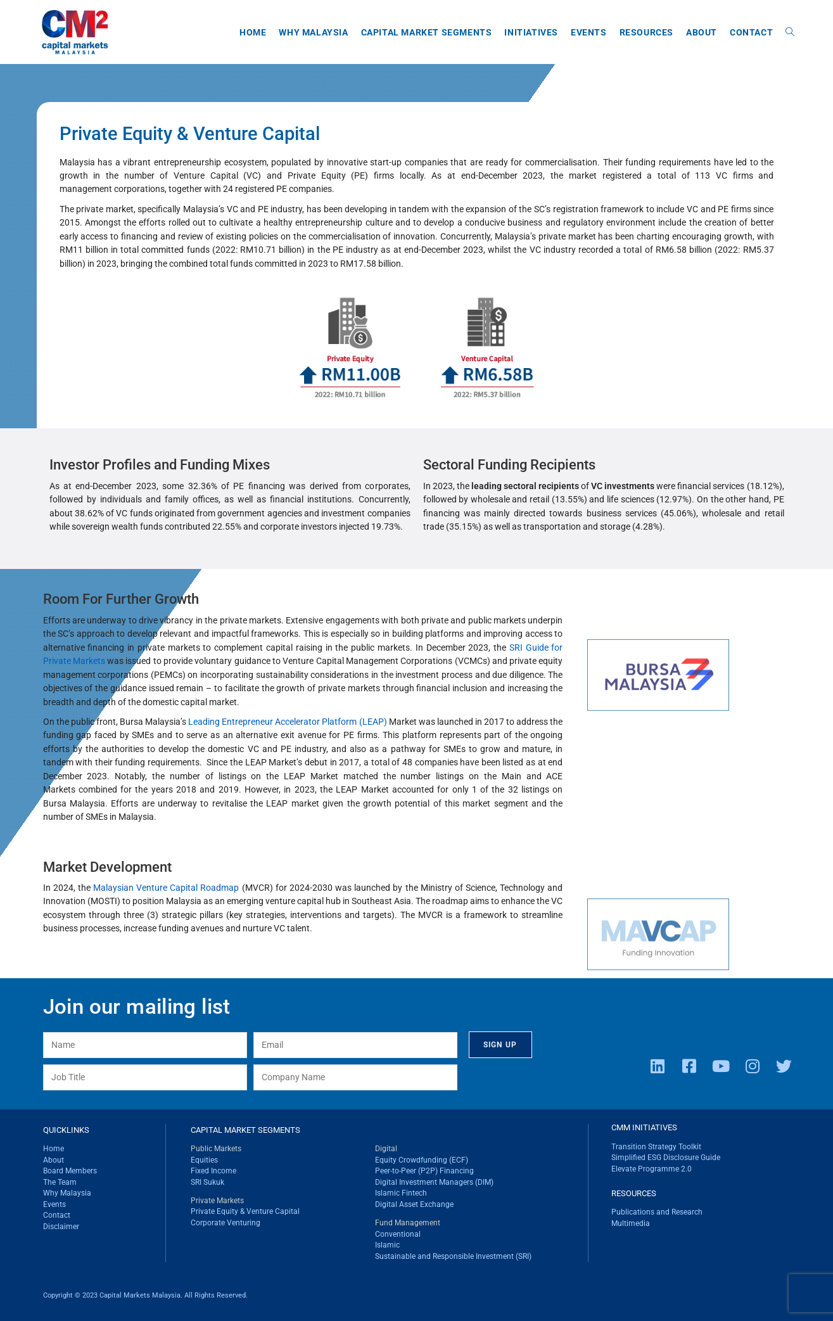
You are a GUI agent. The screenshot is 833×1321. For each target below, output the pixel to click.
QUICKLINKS (66, 1130)
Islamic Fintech (401, 1193)
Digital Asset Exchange (414, 1204)
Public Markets (216, 1148)
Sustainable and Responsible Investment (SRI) (453, 1256)
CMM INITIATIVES (644, 1127)
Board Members (70, 1170)
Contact (56, 1215)
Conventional (398, 1234)
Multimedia (630, 1223)
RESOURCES (633, 1193)
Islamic (387, 1245)
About (53, 1160)
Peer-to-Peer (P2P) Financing (424, 1170)
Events (54, 1204)
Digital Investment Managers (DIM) (434, 1182)
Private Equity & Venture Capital (245, 1211)
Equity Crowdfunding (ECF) (421, 1160)
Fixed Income (213, 1170)
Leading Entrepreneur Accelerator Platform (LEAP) (287, 722)
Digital (386, 1148)
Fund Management (407, 1222)
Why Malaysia (67, 1193)
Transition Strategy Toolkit (656, 1146)
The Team (60, 1182)
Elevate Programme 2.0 (651, 1169)
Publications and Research (657, 1212)
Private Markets (217, 1200)
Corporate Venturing (225, 1222)
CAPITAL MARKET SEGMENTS (245, 1130)
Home (53, 1148)
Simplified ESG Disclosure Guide (665, 1157)
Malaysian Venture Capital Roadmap (166, 888)
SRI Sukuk (207, 1182)
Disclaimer (61, 1226)
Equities (204, 1160)
